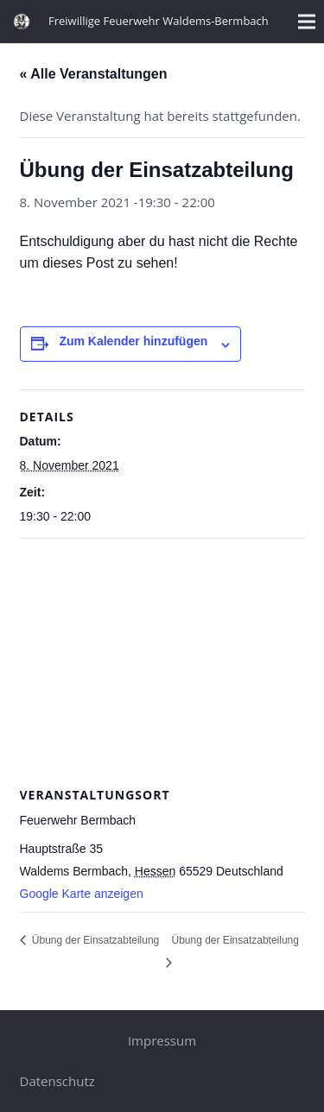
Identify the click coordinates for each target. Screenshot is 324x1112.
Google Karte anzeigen (81, 893)
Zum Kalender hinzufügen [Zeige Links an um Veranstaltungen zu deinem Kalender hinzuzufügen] (133, 341)
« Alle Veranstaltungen (94, 73)
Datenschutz (57, 1081)
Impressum (162, 1040)
